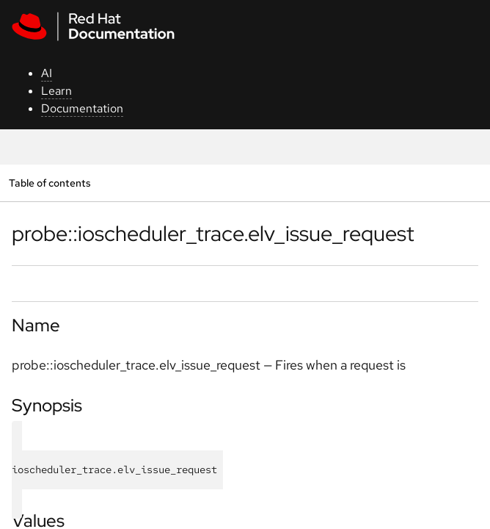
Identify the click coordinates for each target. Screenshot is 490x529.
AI (46, 73)
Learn (56, 90)
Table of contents (49, 183)
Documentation (82, 108)
